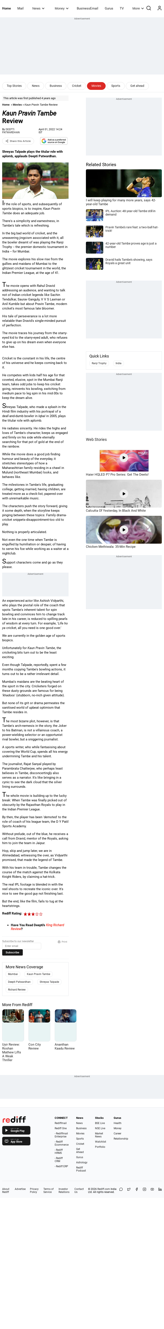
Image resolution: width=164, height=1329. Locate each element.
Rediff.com (103, 1189)
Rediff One (61, 1128)
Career (117, 1133)
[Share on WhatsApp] (121, 1191)
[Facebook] (136, 1191)
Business (56, 85)
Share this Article (18, 141)
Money (62, 8)
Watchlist (100, 1141)
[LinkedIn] (160, 1191)
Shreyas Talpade (49, 981)
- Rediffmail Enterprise (61, 1135)
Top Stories (14, 85)
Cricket (76, 85)
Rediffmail (61, 1123)
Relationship (121, 1138)
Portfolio (100, 1146)
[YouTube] (152, 1191)
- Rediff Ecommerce (62, 1143)
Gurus (109, 8)
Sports (115, 85)
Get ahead (137, 85)
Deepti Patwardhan (19, 981)
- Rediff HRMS (59, 1151)
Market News (99, 1135)
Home (6, 8)
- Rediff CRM (59, 1160)
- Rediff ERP (61, 1166)
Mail (20, 8)
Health (117, 1123)
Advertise (20, 1189)
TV (122, 8)
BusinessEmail (87, 8)
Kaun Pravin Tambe (38, 974)
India (118, 363)
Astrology (81, 1162)
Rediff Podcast (81, 1169)
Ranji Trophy (99, 363)
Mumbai (13, 974)
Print (62, 941)
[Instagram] (144, 1191)
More (138, 8)
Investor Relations (64, 1191)
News (38, 8)
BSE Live (100, 1123)
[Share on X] (129, 1191)
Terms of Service (48, 1191)
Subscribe (12, 952)
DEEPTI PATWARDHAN (11, 131)
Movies (96, 85)
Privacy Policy (34, 1191)
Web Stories (96, 439)
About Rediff (5, 1191)
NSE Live (100, 1128)
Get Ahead (80, 1151)
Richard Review (17, 989)
